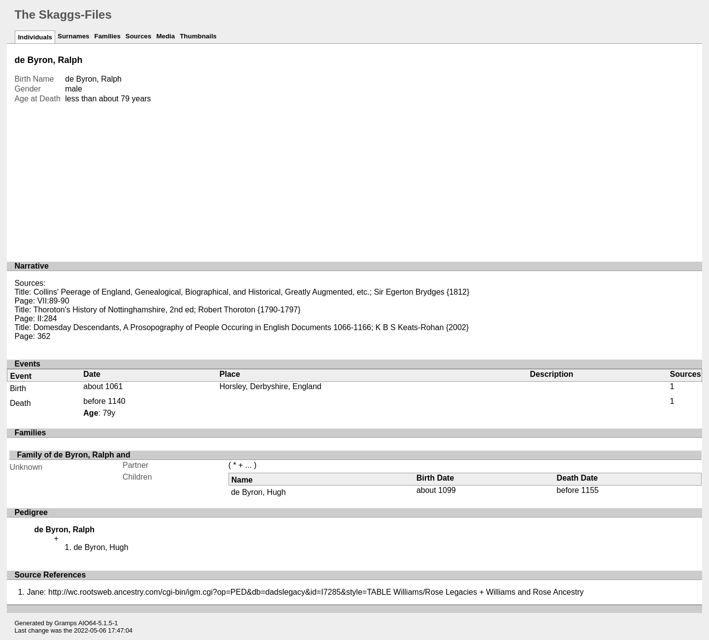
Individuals (35, 37)
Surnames (73, 36)
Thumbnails (198, 36)
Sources (139, 36)
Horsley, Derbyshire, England (271, 386)
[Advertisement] (354, 177)
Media (165, 36)
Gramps (66, 623)
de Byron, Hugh (258, 492)
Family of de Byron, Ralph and (73, 455)
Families (107, 36)
